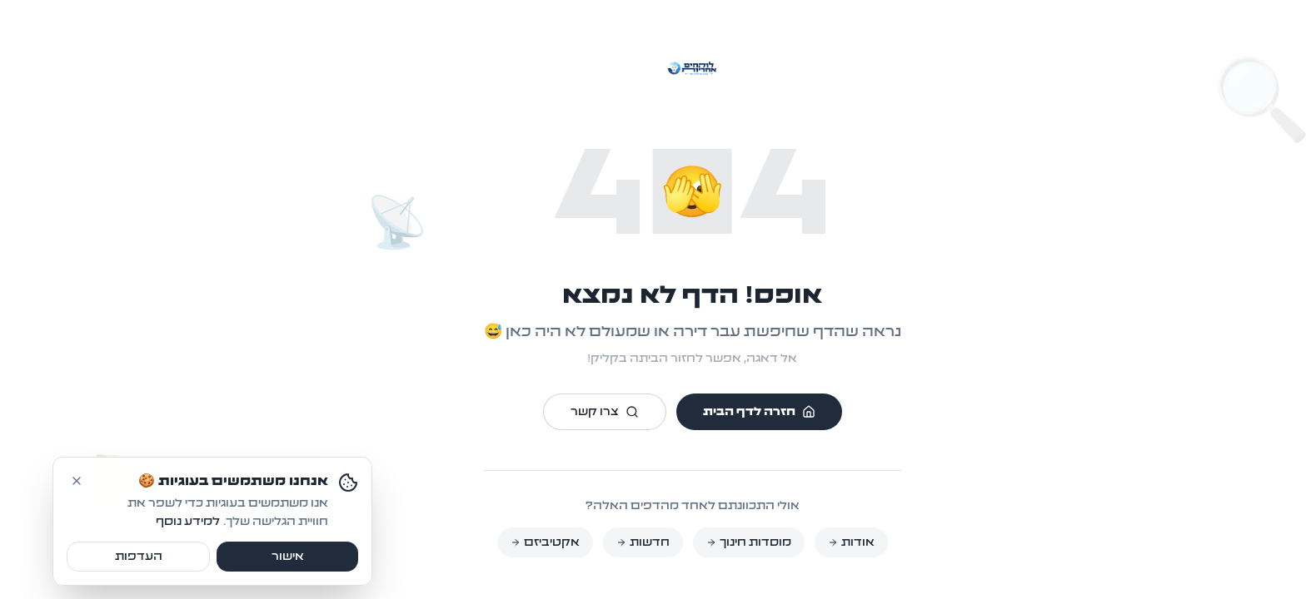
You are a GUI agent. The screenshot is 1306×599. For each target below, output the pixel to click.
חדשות (604, 542)
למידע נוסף (149, 591)
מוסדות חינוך (709, 542)
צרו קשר (565, 411)
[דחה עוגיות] (37, 550)
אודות (812, 542)
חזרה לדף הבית (720, 411)
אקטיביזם (506, 542)
